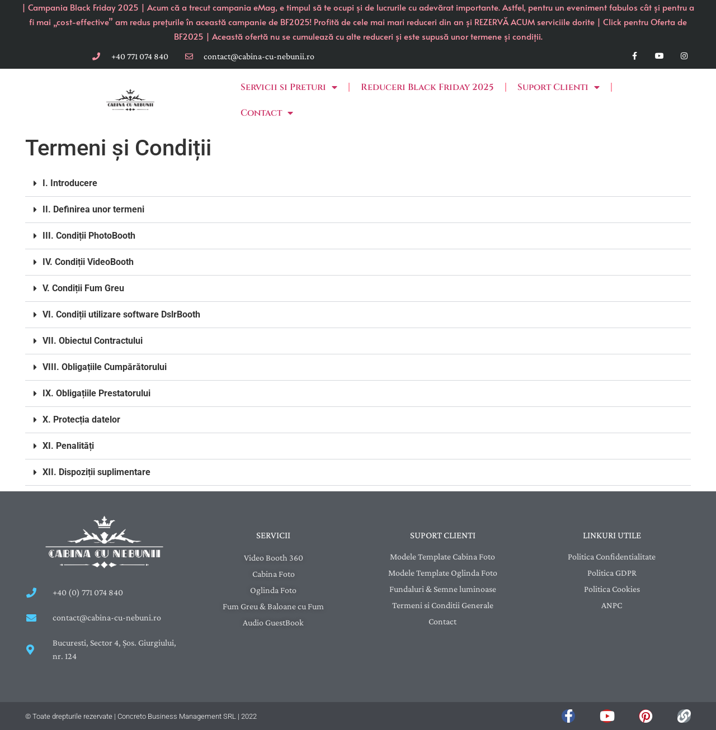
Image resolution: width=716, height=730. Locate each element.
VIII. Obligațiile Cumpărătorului (105, 367)
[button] (358, 183)
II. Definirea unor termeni (93, 209)
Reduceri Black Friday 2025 (427, 87)
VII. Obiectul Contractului (93, 340)
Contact (267, 113)
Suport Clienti (558, 87)
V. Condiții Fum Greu (83, 288)
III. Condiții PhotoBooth (89, 235)
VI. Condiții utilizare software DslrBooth (121, 314)
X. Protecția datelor (81, 419)
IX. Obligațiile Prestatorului (96, 393)
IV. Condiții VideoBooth (88, 262)
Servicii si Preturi (289, 87)
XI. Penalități (68, 445)
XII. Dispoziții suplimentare (96, 472)
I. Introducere (70, 183)
